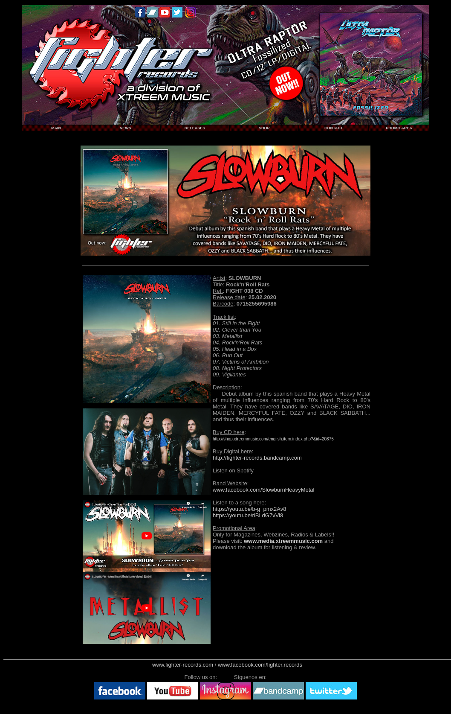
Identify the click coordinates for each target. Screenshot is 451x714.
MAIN (56, 128)
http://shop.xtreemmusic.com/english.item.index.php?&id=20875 (273, 439)
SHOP (264, 128)
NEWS (125, 128)
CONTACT (333, 128)
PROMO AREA (399, 128)
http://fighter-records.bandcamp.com (257, 458)
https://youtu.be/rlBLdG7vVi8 (248, 515)
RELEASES (195, 128)
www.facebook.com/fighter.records (260, 665)
